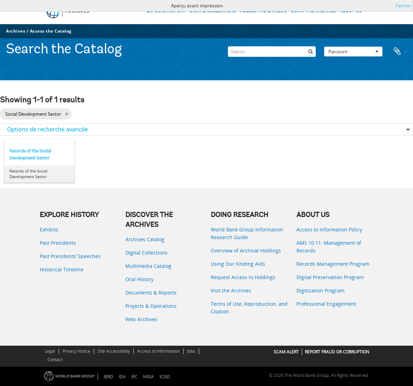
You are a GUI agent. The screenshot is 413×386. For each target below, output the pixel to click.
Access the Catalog (51, 31)
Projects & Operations (151, 306)
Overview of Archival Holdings (246, 250)
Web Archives (141, 319)
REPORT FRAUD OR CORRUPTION (337, 352)
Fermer (403, 5)
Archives (15, 31)
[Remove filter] (66, 114)
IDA (122, 377)
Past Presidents (58, 242)
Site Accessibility (114, 351)
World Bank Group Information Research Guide (247, 233)
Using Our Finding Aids (238, 263)
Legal (50, 351)
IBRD (108, 377)
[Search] (272, 50)
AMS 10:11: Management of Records (328, 246)
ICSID (164, 377)
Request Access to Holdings (243, 277)
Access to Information (158, 351)
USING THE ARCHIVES (313, 11)
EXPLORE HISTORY (165, 11)
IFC (134, 377)
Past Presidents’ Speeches (70, 256)
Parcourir (353, 50)
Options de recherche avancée (47, 129)
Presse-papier (399, 50)
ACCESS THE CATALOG (263, 11)
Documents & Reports (151, 292)
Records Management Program (332, 263)
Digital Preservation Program (330, 277)
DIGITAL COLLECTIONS (213, 11)
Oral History (139, 279)
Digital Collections (146, 252)
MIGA (148, 377)
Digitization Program (320, 290)
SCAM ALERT (286, 352)
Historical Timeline (62, 269)
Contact (55, 360)
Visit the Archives (231, 290)
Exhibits (49, 229)
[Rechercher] (310, 50)
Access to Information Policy (329, 229)
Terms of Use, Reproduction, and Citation (249, 307)
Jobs (191, 351)
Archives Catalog (144, 239)
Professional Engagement (326, 303)
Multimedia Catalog (148, 266)
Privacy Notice (76, 351)
